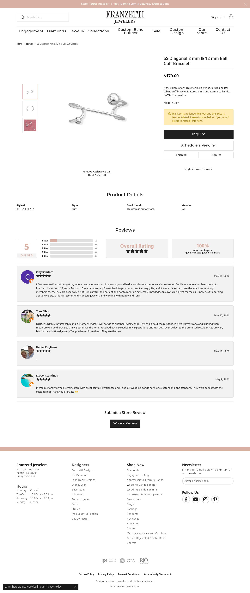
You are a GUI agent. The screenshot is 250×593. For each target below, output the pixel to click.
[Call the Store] (26, 477)
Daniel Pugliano (46, 348)
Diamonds (52, 32)
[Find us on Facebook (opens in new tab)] (186, 500)
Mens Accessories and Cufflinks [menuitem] (146, 534)
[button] (217, 17)
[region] (98, 109)
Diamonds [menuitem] (133, 471)
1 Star (45, 257)
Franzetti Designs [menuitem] (83, 471)
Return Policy (86, 575)
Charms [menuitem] (132, 544)
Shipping (181, 156)
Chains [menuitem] (131, 529)
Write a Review (125, 424)
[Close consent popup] (75, 587)
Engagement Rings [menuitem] (138, 476)
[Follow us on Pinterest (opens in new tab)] (215, 500)
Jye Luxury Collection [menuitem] (85, 514)
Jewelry (73, 32)
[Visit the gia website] (127, 562)
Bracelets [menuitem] (133, 524)
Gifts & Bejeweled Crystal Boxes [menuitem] (147, 539)
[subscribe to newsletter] (228, 482)
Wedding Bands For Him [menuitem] (142, 490)
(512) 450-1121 (97, 176)
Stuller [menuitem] (76, 510)
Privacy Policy (106, 575)
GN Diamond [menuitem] (80, 476)
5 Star (45, 241)
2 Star (45, 253)
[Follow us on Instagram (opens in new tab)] (205, 500)
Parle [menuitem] (75, 505)
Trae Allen (42, 312)
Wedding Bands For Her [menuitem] (142, 485)
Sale (153, 32)
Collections (94, 32)
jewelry (29, 44)
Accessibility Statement (157, 575)
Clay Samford (44, 273)
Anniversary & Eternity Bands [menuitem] (145, 481)
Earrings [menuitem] (132, 510)
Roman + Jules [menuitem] (80, 500)
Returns (216, 156)
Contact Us (225, 32)
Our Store (202, 32)
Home (19, 44)
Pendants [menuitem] (133, 514)
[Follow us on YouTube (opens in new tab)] (196, 500)
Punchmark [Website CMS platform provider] (133, 587)
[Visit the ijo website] (108, 562)
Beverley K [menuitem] (78, 490)
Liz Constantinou (47, 376)
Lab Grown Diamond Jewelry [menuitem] (144, 495)
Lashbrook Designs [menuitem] (84, 481)
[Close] (245, 4)
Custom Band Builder (126, 32)
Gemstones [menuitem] (134, 500)
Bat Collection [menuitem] (80, 519)
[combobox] (46, 17)
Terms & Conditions (129, 575)
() (96, 241)
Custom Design (175, 32)
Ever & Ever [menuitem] (79, 485)
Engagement (27, 32)
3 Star (45, 249)
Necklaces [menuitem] (133, 519)
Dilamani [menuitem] (77, 495)
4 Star (45, 245)
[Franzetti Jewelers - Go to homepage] (125, 17)
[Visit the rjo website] (144, 562)
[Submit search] (21, 17)
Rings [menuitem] (130, 505)
